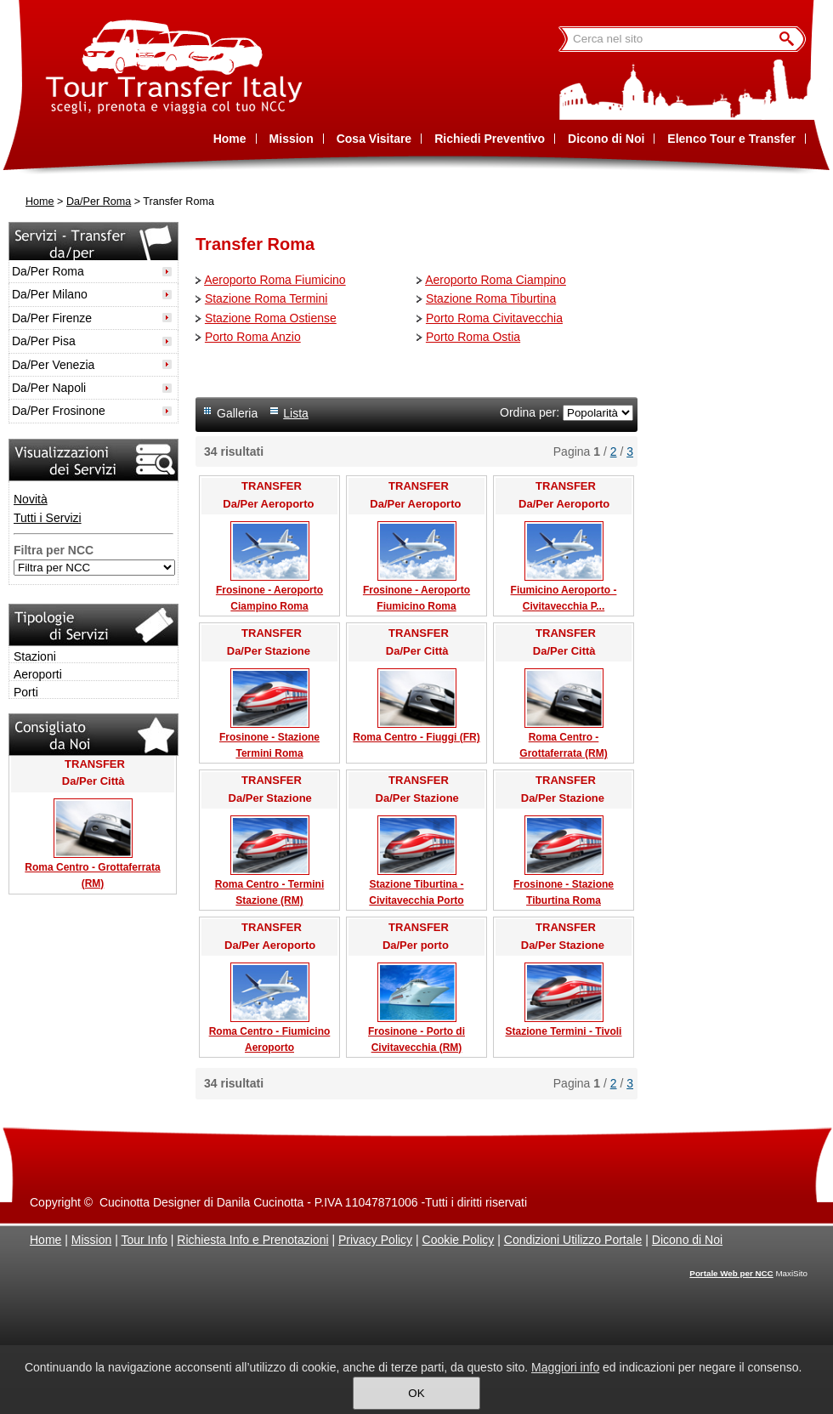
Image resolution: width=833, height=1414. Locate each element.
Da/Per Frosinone (58, 410)
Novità (31, 499)
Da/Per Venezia (53, 365)
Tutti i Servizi (48, 518)
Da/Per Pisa (44, 341)
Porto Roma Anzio (253, 337)
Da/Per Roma (98, 201)
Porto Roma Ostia (473, 337)
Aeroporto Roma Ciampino (495, 280)
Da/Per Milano (50, 294)
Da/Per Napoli (49, 388)
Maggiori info (565, 1367)
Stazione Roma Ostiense (271, 318)
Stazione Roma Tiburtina (491, 298)
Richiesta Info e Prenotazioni (252, 1239)
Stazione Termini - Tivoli (564, 1031)
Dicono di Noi (687, 1239)
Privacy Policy (375, 1239)
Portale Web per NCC (731, 1273)
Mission (91, 1239)
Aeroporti (38, 674)
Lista (296, 413)
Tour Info (144, 1239)
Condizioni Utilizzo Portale (573, 1239)
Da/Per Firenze (52, 318)
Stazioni (35, 656)
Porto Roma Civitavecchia (494, 318)
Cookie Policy (458, 1239)
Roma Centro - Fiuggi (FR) (416, 737)
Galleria (237, 413)
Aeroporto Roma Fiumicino (275, 280)
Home (40, 201)
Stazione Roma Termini (266, 298)
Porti (26, 692)
